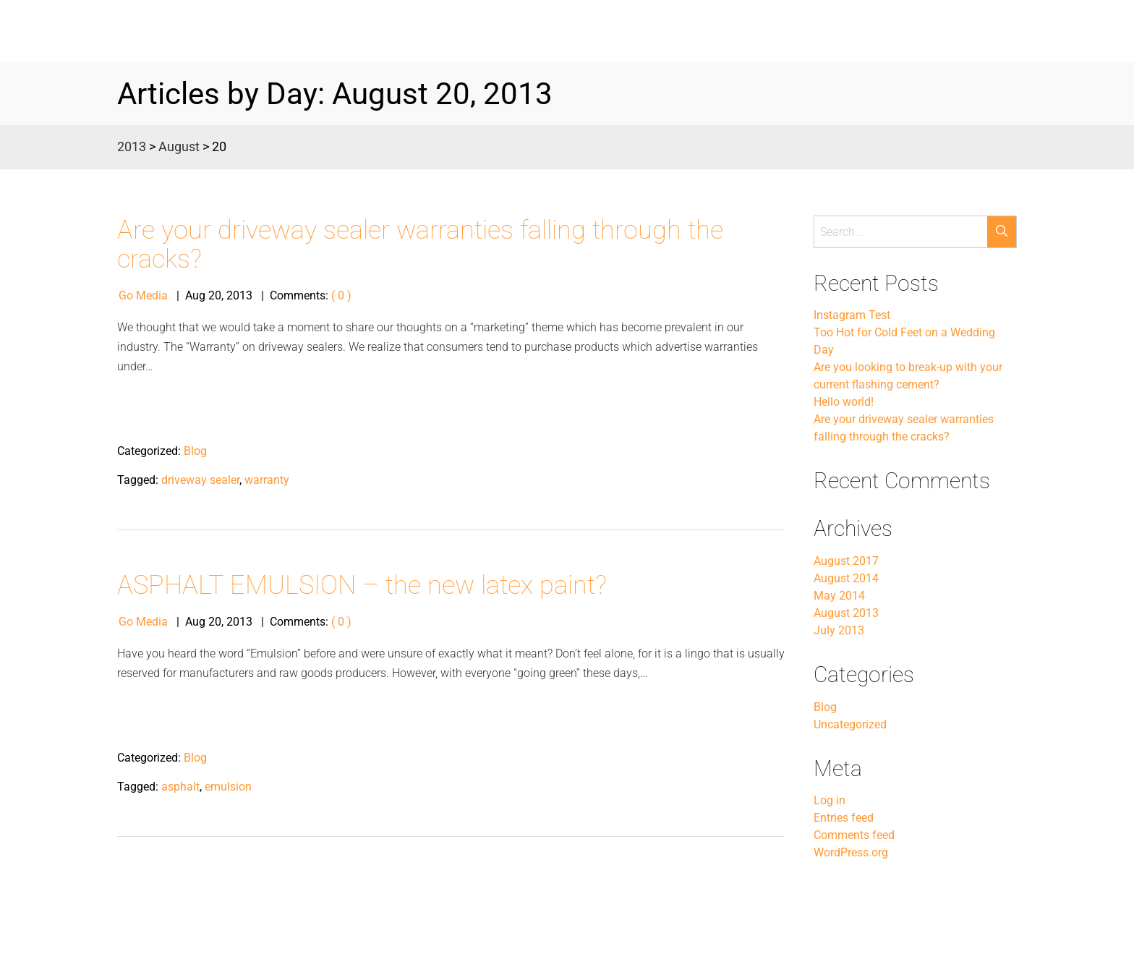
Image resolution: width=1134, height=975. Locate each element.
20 (214, 295)
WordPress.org (851, 852)
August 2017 (846, 561)
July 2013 (839, 630)
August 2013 (846, 613)
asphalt (180, 786)
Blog (195, 451)
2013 (131, 146)
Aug (195, 295)
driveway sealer (200, 480)
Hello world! (844, 402)
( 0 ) (341, 295)
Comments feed (854, 835)
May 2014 (839, 596)
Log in (829, 800)
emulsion (228, 786)
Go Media (143, 295)
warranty (266, 480)
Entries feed (844, 818)
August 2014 (846, 578)
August (179, 146)
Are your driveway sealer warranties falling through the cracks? (420, 245)
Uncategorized (850, 724)
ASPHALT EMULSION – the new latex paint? (362, 585)
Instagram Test (852, 315)
